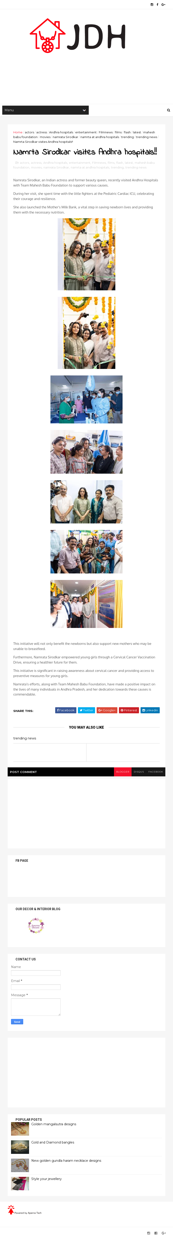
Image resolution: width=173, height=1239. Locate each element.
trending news (146, 137)
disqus (139, 771)
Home (18, 132)
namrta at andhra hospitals (99, 137)
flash (127, 132)
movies (45, 137)
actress (41, 132)
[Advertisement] (86, 67)
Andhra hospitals (61, 132)
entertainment (86, 132)
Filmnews (106, 132)
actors (29, 132)
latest (137, 132)
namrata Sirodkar (65, 137)
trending (127, 137)
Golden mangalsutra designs (53, 1124)
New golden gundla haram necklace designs (66, 1161)
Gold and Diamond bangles (52, 1142)
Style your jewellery (46, 1179)
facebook (155, 771)
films (118, 132)
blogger (122, 771)
